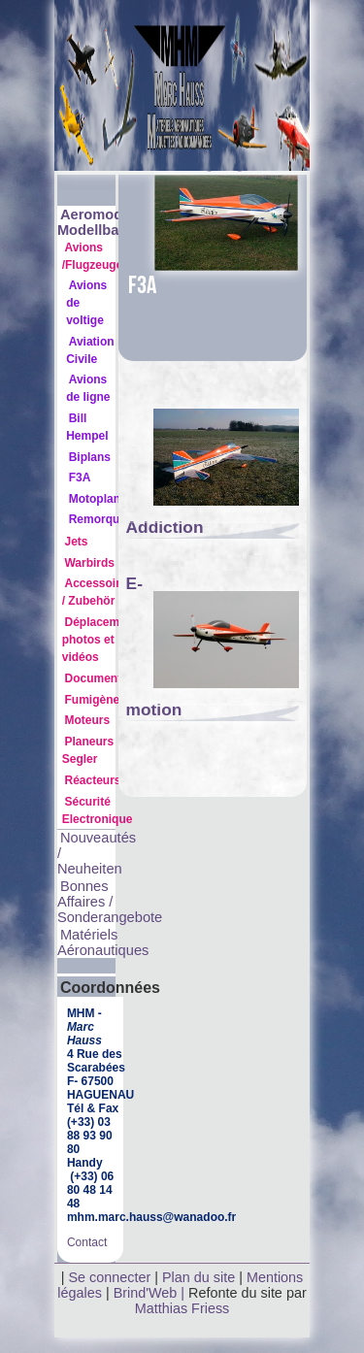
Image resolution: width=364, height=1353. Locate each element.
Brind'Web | (151, 1293)
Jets (75, 541)
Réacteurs (92, 780)
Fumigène (91, 700)
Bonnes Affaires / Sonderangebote (109, 901)
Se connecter (109, 1277)
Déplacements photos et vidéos (103, 639)
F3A (80, 477)
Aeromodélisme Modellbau (112, 222)
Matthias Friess (182, 1308)
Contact (87, 1242)
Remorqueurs (107, 519)
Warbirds (89, 563)
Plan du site (198, 1277)
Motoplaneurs (107, 499)
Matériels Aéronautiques (103, 942)
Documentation (106, 678)
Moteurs (87, 720)
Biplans (90, 457)
